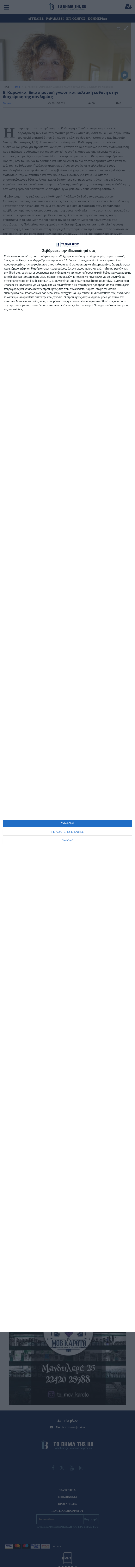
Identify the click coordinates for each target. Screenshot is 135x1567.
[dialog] (67, 783)
